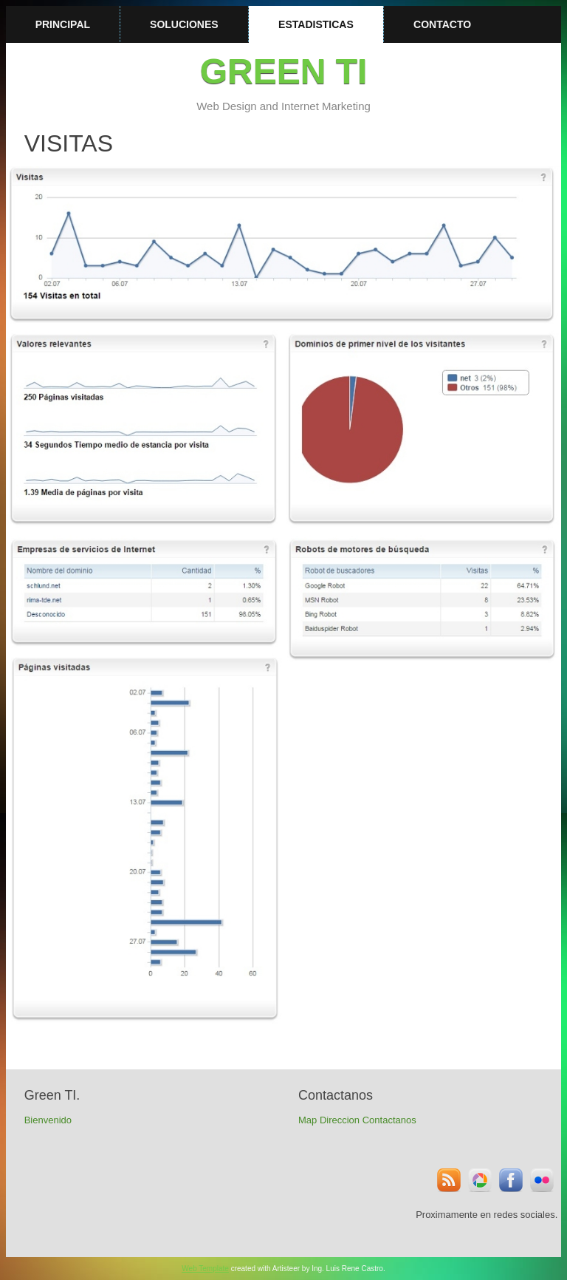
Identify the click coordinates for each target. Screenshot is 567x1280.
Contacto (442, 24)
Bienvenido (48, 1120)
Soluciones (184, 24)
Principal (62, 24)
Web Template (205, 1268)
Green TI (284, 71)
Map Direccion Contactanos (357, 1120)
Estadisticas (316, 24)
